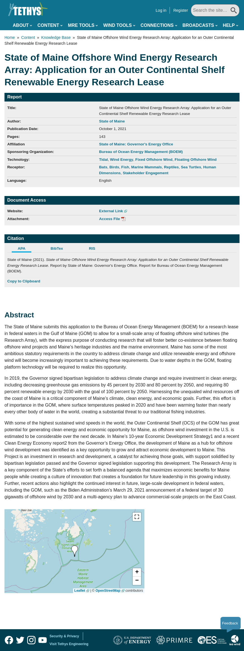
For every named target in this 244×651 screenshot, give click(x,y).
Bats (103, 167)
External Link (111, 211)
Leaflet (79, 591)
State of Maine (112, 121)
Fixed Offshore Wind (154, 159)
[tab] (25, 249)
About (21, 25)
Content (48, 25)
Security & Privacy (64, 636)
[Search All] (215, 10)
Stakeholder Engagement (145, 173)
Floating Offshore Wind (196, 159)
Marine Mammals (146, 167)
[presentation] (74, 551)
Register (180, 10)
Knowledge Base (56, 37)
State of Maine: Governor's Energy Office (136, 144)
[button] (137, 572)
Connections (156, 25)
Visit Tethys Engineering (69, 644)
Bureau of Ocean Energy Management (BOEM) (141, 152)
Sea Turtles (191, 167)
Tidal (103, 159)
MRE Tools (81, 25)
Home (9, 37)
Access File (109, 219)
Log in (161, 10)
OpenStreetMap (107, 591)
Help (229, 25)
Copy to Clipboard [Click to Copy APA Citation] (23, 281)
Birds (114, 167)
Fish (125, 167)
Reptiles (171, 167)
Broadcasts (198, 25)
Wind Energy (121, 159)
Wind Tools (117, 25)
